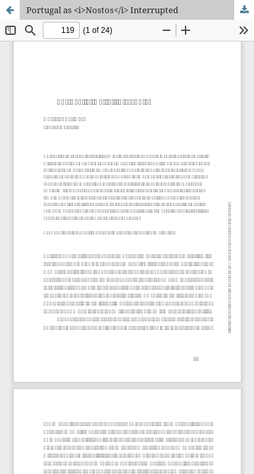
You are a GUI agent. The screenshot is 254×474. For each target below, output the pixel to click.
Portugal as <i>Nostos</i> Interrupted (102, 10)
